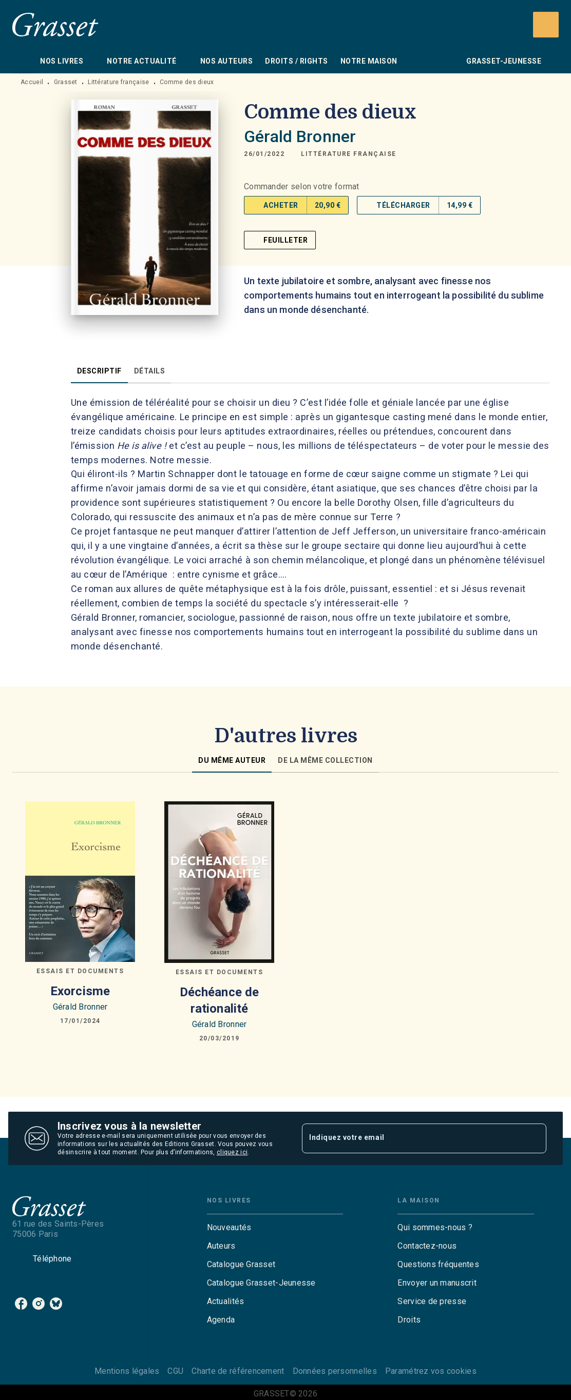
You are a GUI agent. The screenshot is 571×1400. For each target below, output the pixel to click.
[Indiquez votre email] (411, 1138)
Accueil (32, 82)
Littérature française (118, 82)
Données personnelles (335, 1371)
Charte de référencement (238, 1371)
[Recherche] (546, 24)
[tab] (23, 61)
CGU (175, 1371)
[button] (349, 154)
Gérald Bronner (300, 136)
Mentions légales (126, 1371)
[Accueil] (55, 24)
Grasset (66, 82)
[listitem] (21, 1303)
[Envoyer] (534, 1138)
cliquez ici (232, 1152)
